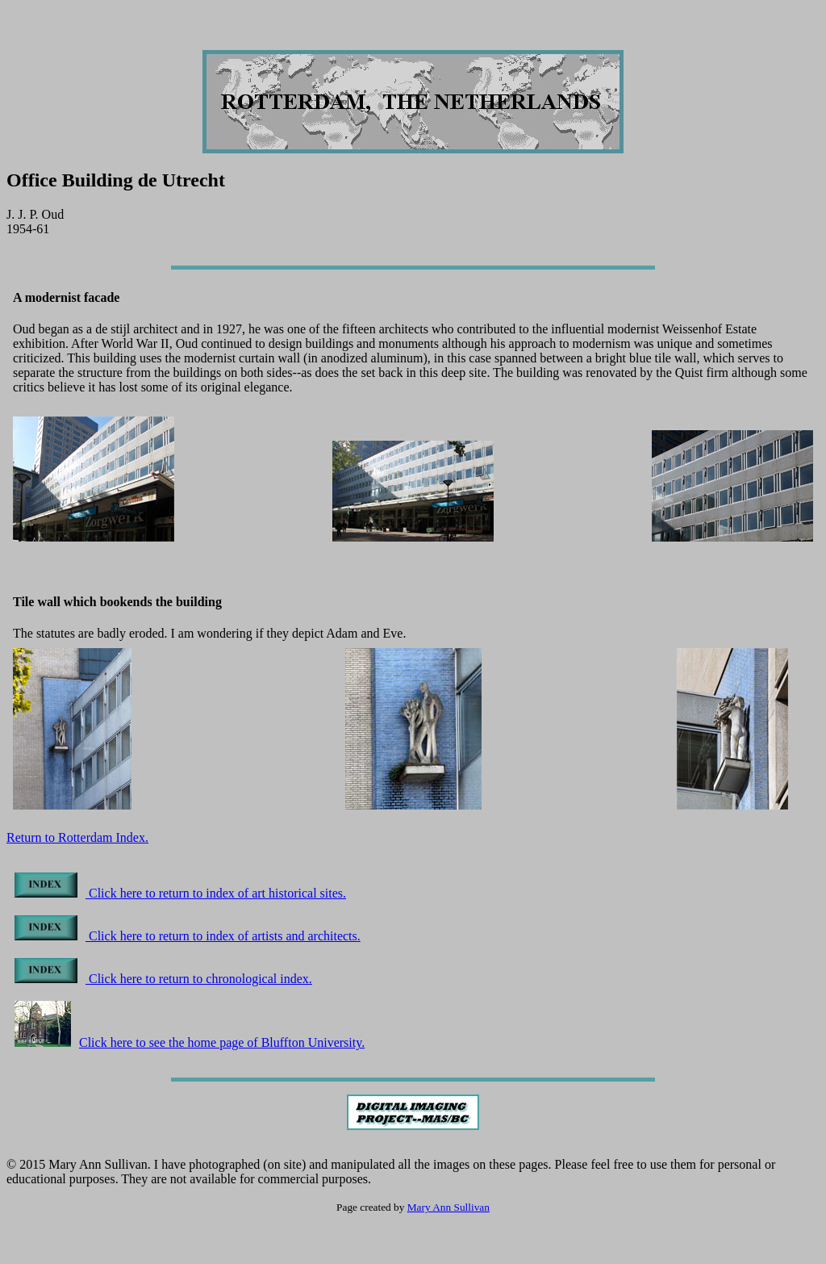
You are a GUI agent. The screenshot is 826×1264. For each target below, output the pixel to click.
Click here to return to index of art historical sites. (180, 893)
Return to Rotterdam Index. (77, 837)
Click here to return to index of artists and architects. (188, 936)
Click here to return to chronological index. (163, 979)
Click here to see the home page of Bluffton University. (190, 1042)
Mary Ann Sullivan (448, 1207)
